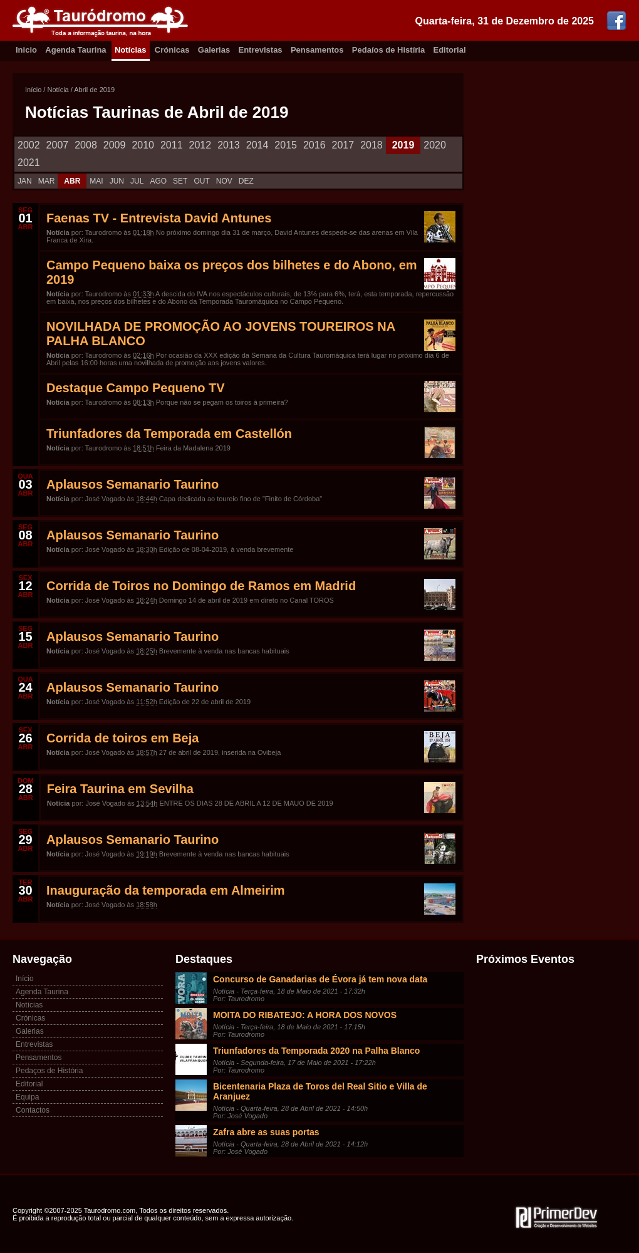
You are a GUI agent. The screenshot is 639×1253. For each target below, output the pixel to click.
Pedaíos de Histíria (388, 50)
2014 (257, 145)
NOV (224, 181)
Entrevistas (261, 50)
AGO (158, 181)
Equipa (27, 1097)
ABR (72, 181)
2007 (57, 145)
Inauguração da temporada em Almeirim (165, 890)
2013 (228, 145)
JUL (136, 181)
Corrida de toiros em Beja (122, 738)
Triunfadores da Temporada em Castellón (169, 433)
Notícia (57, 89)
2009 (114, 145)
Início (33, 89)
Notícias (131, 50)
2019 (403, 145)
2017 (343, 145)
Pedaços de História (49, 1070)
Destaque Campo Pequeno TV (135, 388)
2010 (143, 145)
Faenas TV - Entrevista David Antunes (158, 218)
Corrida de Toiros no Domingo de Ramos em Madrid (201, 586)
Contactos (32, 1110)
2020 (434, 145)
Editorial (450, 50)
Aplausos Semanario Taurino (132, 484)
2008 (86, 145)
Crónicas (172, 50)
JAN (25, 181)
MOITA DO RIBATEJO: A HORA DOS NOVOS (305, 1015)
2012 (200, 145)
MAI (96, 181)
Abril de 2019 (94, 89)
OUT (201, 181)
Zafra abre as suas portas (266, 1132)
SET (180, 181)
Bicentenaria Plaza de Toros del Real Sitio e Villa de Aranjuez (320, 1091)
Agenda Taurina (75, 50)
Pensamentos (317, 50)
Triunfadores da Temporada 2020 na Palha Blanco (316, 1051)
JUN (117, 181)
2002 (29, 145)
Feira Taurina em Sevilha (120, 789)
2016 (314, 145)
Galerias (214, 50)
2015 (285, 145)
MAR (46, 181)
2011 (171, 145)
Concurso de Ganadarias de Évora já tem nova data (320, 979)
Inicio (26, 50)
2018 (371, 145)
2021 (29, 162)
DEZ (246, 181)
